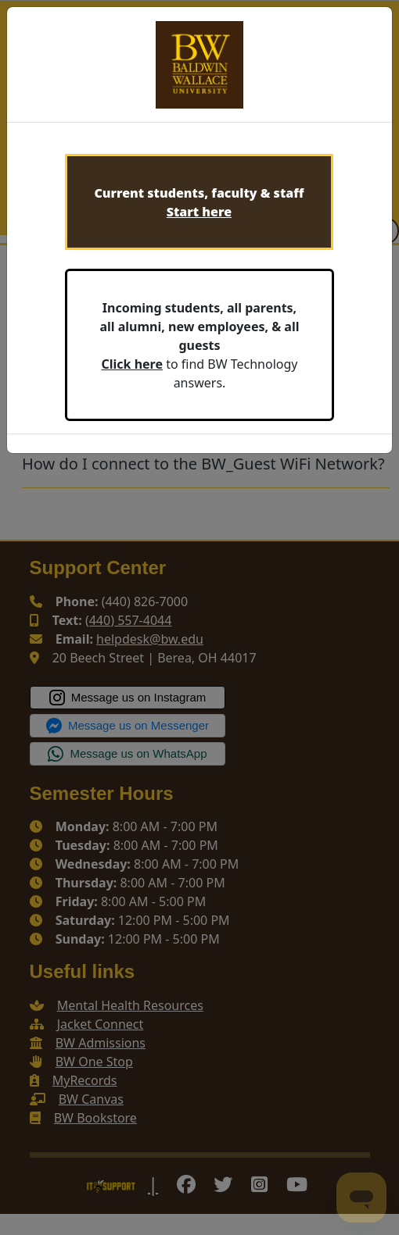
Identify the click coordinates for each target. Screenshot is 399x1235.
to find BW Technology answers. (199, 345)
